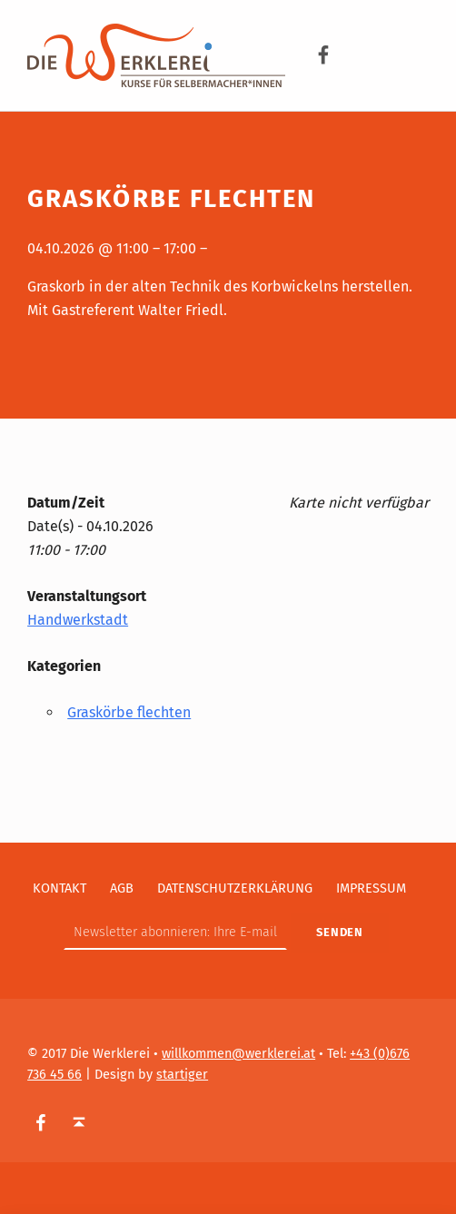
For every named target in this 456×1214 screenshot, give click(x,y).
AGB (122, 888)
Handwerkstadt (77, 619)
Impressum (371, 888)
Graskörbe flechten (129, 712)
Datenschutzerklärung (234, 888)
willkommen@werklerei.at (238, 1053)
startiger (182, 1074)
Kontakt (59, 888)
